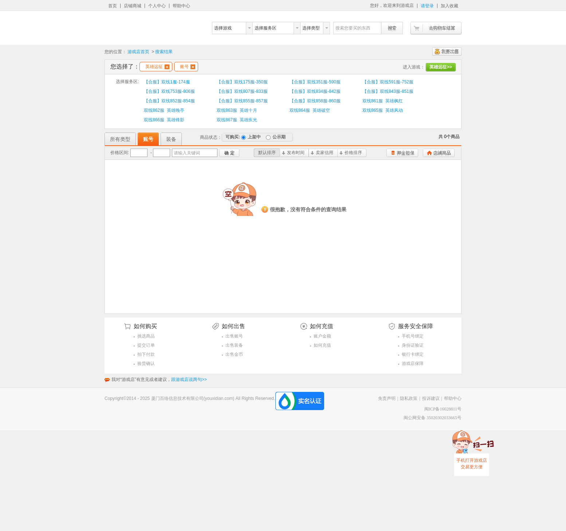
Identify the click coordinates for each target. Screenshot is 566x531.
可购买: (232, 136)
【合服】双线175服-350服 (242, 81)
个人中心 (157, 5)
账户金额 (322, 336)
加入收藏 (449, 5)
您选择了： (124, 66)
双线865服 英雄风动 (382, 110)
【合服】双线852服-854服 (169, 100)
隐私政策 (408, 398)
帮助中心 (181, 5)
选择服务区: (127, 81)
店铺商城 (132, 5)
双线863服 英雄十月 (237, 110)
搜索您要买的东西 (352, 28)
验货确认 (146, 363)
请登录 (427, 5)
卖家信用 (322, 152)
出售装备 (234, 345)
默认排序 (267, 152)
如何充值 (322, 345)
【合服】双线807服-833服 (242, 91)
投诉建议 (431, 398)
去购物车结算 (435, 28)
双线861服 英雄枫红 (382, 100)
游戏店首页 (138, 51)
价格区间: (119, 152)
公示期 (276, 136)
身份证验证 (413, 345)
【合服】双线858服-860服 (315, 100)
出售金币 (234, 354)
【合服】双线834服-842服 (315, 91)
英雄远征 (157, 66)
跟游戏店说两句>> (189, 379)
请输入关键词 (187, 153)
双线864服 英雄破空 (310, 110)
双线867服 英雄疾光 (237, 119)
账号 (187, 66)
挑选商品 (146, 336)
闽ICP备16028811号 (442, 409)
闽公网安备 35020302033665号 (432, 417)
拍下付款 (146, 354)
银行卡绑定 (413, 354)
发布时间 (293, 152)
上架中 (251, 136)
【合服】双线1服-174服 (167, 81)
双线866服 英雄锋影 (164, 119)
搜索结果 (164, 51)
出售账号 (234, 336)
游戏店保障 (413, 363)
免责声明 (387, 398)
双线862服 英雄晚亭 (164, 110)
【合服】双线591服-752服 (387, 81)
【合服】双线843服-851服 (387, 91)
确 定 (229, 153)
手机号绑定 (413, 336)
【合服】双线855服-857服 (242, 100)
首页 (112, 5)
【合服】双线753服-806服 (169, 91)
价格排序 (350, 152)
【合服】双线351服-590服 (315, 81)
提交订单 (146, 345)
